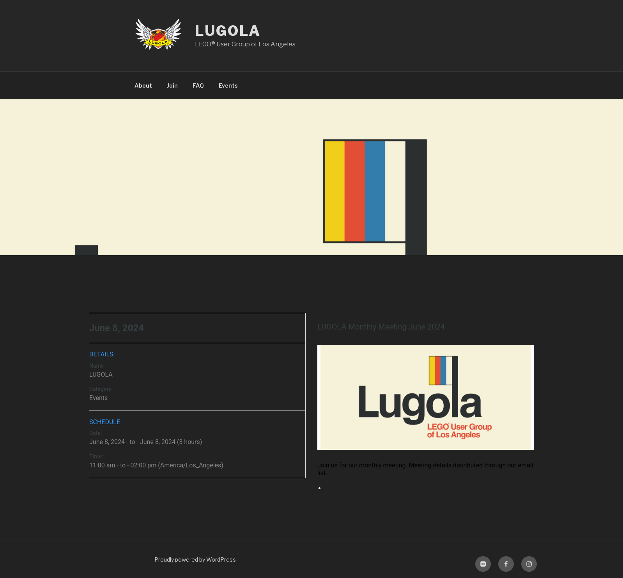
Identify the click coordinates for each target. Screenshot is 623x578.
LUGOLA (228, 30)
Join (172, 85)
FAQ (198, 85)
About (143, 85)
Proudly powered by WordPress (195, 559)
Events (228, 85)
